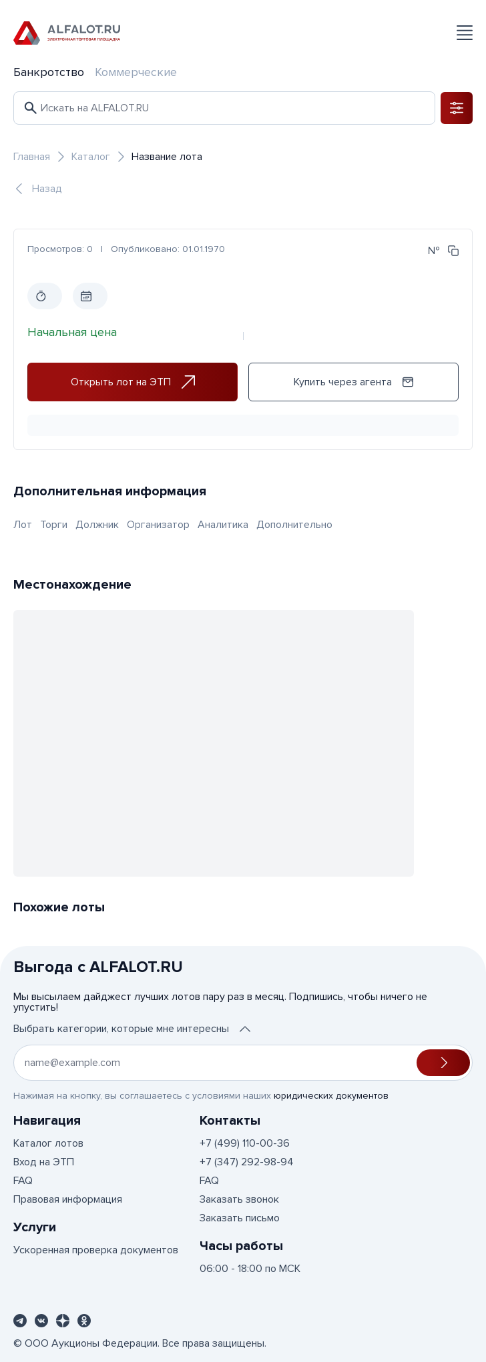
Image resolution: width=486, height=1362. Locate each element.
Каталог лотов (48, 1143)
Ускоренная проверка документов (95, 1250)
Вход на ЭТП (43, 1162)
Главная (31, 156)
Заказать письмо (240, 1218)
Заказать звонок (239, 1199)
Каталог (90, 156)
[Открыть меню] (465, 33)
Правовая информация (67, 1199)
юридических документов (331, 1095)
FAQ (23, 1180)
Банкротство (48, 72)
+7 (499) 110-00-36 (245, 1143)
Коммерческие (136, 72)
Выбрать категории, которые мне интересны (131, 1028)
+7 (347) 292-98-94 (247, 1162)
